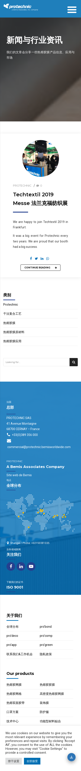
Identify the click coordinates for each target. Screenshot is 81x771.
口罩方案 (12, 712)
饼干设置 (13, 761)
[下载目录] (71, 757)
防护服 (44, 712)
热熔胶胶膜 (47, 684)
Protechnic (22, 185)
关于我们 (14, 615)
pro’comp (46, 635)
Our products (20, 673)
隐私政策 (46, 654)
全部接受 (32, 761)
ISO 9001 (14, 587)
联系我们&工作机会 (19, 654)
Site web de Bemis (19, 475)
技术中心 (12, 721)
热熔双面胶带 (15, 703)
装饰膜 (44, 703)
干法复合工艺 (12, 313)
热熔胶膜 (9, 323)
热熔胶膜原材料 (13, 332)
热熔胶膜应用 (12, 341)
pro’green (46, 645)
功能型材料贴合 (50, 721)
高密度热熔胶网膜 (52, 693)
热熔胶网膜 (14, 684)
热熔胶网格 (14, 693)
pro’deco (12, 635)
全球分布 (12, 626)
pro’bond (46, 626)
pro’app (11, 645)
